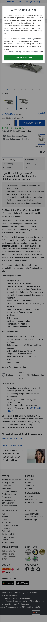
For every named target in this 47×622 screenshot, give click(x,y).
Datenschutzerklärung (12, 52)
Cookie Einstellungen (28, 39)
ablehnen (20, 44)
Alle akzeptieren (23, 57)
